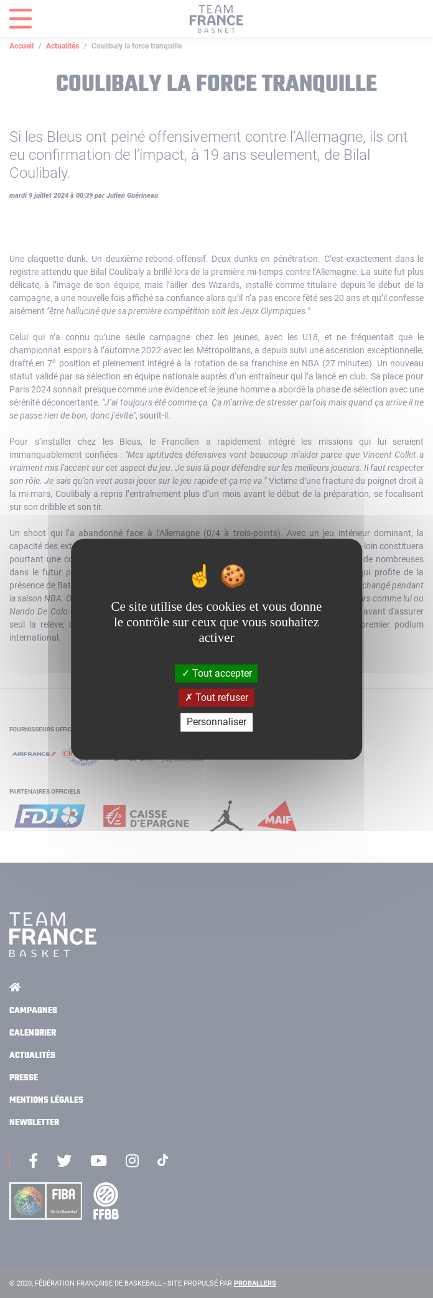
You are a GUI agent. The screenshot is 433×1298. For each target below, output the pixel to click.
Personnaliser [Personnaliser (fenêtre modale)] (216, 722)
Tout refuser (216, 698)
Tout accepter (217, 673)
